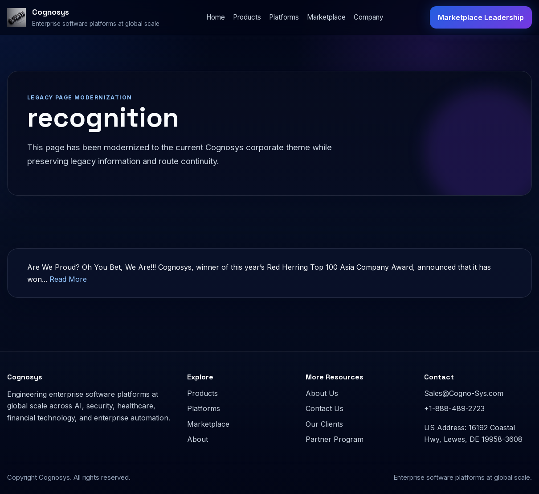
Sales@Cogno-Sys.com (463, 393)
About (197, 439)
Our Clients (324, 424)
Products (247, 17)
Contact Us (324, 408)
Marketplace (326, 17)
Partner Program (334, 439)
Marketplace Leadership (481, 17)
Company (369, 17)
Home (215, 17)
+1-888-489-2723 (454, 408)
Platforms (284, 17)
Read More (68, 279)
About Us (322, 393)
